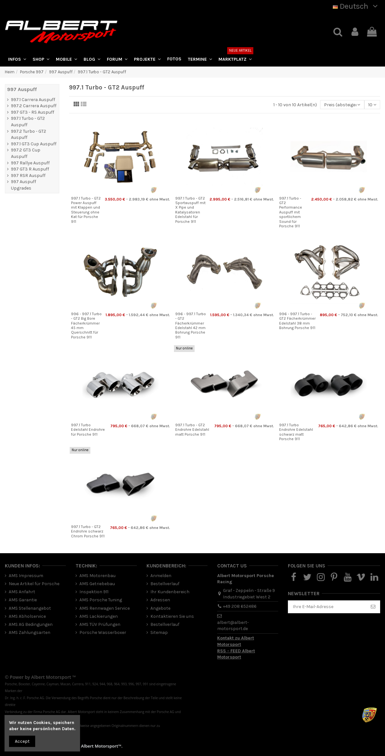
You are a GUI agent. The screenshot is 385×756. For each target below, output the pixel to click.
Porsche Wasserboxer (102, 632)
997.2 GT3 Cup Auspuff (25, 153)
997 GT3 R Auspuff (30, 169)
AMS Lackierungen (98, 616)
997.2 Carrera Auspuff (33, 106)
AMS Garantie (23, 600)
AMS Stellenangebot (30, 608)
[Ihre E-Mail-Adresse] (327, 607)
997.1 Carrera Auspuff (33, 99)
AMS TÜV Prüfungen (99, 624)
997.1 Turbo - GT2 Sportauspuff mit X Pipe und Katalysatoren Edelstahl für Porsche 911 (190, 210)
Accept (22, 741)
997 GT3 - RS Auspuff (32, 112)
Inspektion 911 (93, 592)
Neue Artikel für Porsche (34, 583)
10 (372, 105)
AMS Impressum (26, 575)
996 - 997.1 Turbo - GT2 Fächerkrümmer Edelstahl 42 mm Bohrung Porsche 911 (190, 325)
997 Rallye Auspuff (30, 163)
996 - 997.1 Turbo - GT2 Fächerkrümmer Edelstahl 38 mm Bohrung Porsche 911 (297, 321)
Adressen (160, 600)
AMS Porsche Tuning (100, 600)
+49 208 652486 (240, 606)
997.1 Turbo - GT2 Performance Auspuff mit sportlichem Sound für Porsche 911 (290, 212)
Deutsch (356, 6)
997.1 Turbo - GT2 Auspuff (28, 122)
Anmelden (160, 575)
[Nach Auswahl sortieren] (342, 104)
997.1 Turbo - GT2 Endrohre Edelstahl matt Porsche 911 (192, 430)
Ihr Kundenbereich (169, 592)
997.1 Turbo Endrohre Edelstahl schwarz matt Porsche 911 (296, 432)
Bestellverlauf (164, 583)
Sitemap (159, 632)
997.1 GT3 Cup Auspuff (33, 144)
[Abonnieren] (373, 607)
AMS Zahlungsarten (29, 632)
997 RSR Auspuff (28, 175)
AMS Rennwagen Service (104, 608)
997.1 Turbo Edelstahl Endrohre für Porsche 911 (88, 430)
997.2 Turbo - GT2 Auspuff (28, 134)
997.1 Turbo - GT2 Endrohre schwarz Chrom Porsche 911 (88, 531)
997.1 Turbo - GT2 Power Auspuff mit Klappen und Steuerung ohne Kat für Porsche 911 (86, 210)
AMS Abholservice (27, 616)
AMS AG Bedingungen (31, 624)
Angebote (160, 608)
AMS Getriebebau (97, 583)
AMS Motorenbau (97, 575)
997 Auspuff (22, 89)
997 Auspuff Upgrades (23, 185)
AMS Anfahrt (22, 592)
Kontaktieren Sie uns (172, 616)
